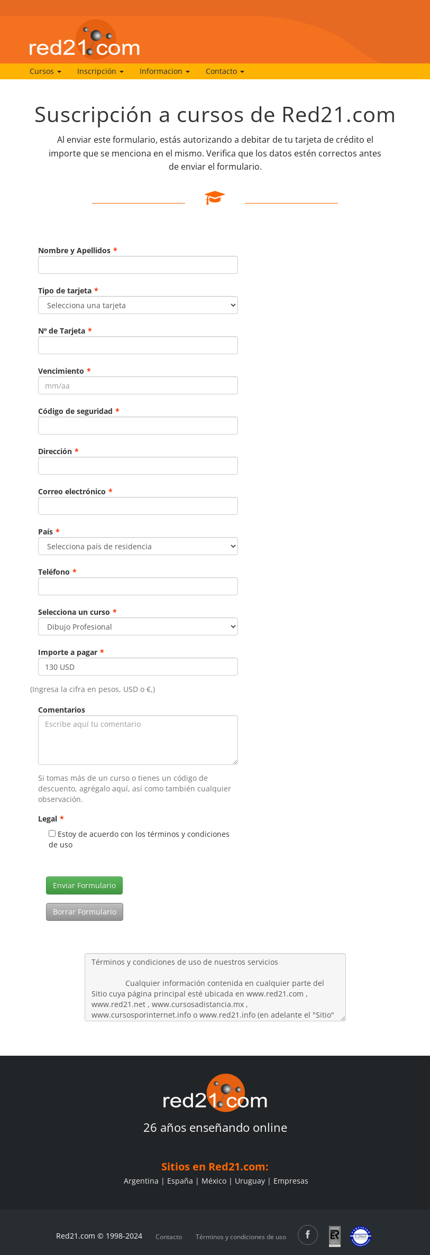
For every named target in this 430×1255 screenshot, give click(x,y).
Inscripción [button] (100, 71)
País (49, 532)
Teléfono (57, 572)
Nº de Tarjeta (65, 331)
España (180, 1181)
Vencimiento (64, 371)
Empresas (290, 1181)
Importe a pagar (71, 652)
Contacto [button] (225, 71)
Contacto (168, 1236)
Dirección (58, 451)
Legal (51, 819)
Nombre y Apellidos (77, 250)
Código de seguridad (79, 411)
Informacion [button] (165, 71)
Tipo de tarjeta (68, 290)
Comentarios (61, 710)
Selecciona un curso (77, 612)
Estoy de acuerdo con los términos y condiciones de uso (139, 839)
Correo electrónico (75, 491)
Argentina (141, 1181)
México (214, 1181)
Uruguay (250, 1181)
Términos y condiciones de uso (241, 1236)
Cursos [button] (45, 71)
